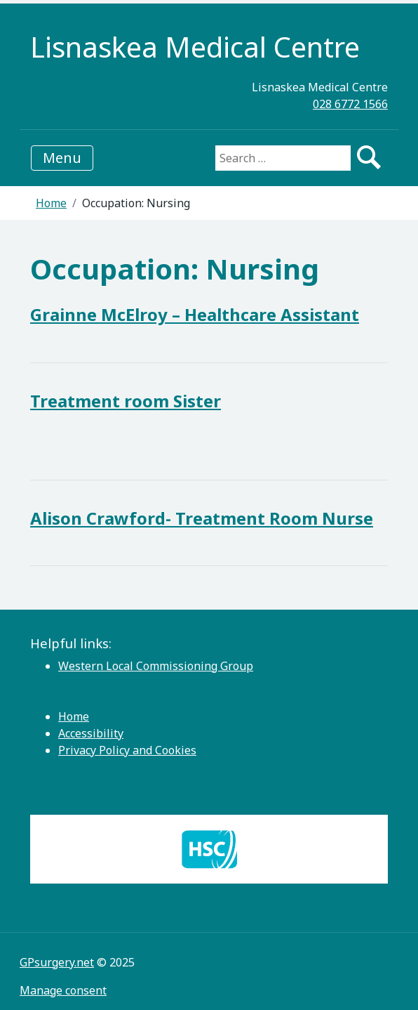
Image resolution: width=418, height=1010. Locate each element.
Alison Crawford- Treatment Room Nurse (201, 518)
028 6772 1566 (350, 104)
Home (51, 203)
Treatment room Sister (125, 400)
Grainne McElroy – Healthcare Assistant (194, 314)
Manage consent (63, 990)
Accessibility (90, 733)
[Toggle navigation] (62, 158)
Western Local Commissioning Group (155, 666)
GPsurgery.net (57, 962)
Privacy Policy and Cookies (127, 750)
